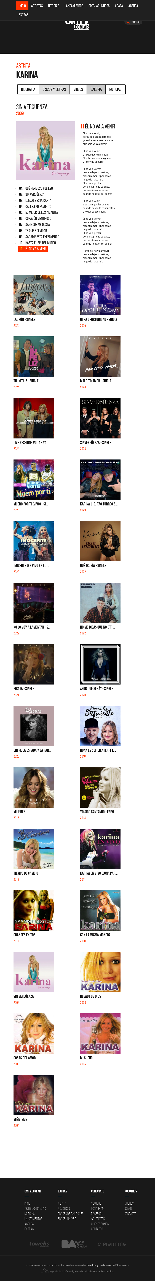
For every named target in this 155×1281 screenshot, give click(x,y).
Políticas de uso (121, 1265)
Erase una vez (67, 1219)
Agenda (133, 6)
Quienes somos (100, 1224)
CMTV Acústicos (99, 6)
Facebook (97, 1214)
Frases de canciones (70, 1214)
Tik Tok (98, 1219)
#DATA (119, 6)
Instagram (97, 1208)
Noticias (53, 6)
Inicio (22, 6)
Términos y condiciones (99, 1265)
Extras (23, 14)
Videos (78, 89)
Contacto (97, 1229)
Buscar (133, 22)
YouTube (96, 1203)
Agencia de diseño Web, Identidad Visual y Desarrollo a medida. (77, 1271)
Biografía (28, 89)
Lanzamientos (74, 6)
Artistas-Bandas (35, 1208)
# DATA (62, 1203)
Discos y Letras (54, 89)
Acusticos (64, 1208)
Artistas (37, 6)
